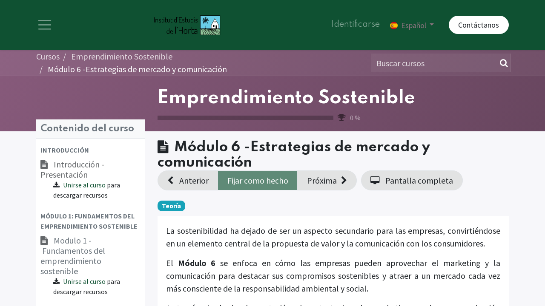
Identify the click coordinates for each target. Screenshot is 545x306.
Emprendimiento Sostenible (286, 99)
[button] (90, 151)
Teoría (171, 207)
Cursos (48, 57)
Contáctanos (478, 26)
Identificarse (355, 25)
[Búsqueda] (502, 64)
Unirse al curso (84, 186)
